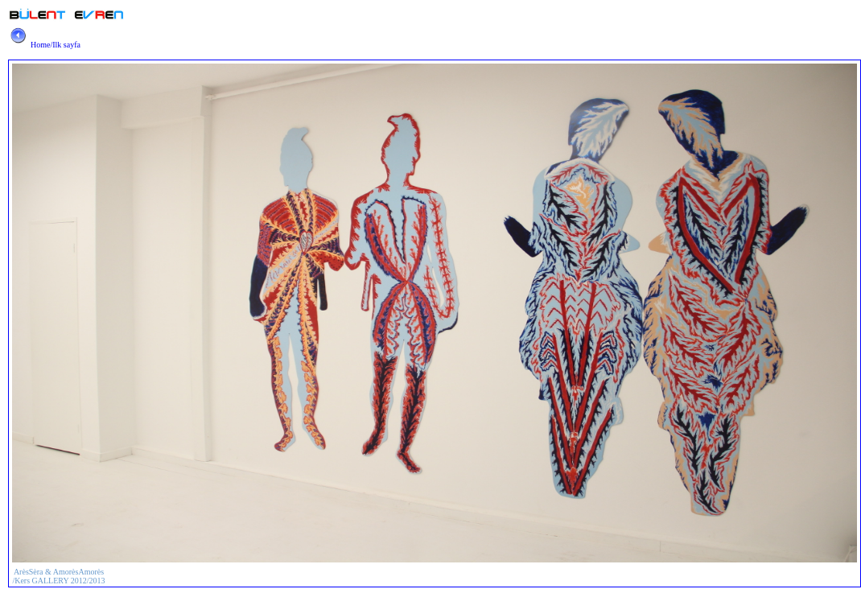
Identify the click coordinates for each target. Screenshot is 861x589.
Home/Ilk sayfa (43, 44)
